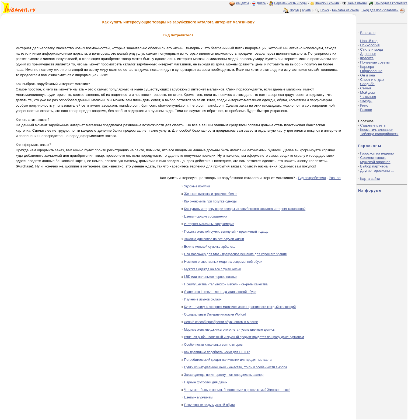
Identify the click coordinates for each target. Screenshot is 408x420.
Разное (335, 178)
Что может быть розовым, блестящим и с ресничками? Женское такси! (237, 390)
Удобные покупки (197, 186)
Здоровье (368, 54)
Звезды (366, 101)
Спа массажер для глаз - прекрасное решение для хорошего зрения (235, 254)
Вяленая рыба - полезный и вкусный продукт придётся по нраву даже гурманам (244, 337)
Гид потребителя (312, 178)
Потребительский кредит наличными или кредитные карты (228, 360)
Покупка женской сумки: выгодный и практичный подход (226, 231)
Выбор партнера (374, 166)
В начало (367, 33)
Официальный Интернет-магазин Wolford (215, 314)
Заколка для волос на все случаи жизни (214, 239)
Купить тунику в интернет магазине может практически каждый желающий (240, 307)
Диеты (261, 3)
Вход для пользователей (383, 10)
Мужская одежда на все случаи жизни (212, 269)
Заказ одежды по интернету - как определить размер (224, 375)
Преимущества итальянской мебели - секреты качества (226, 284)
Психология (369, 45)
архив (306, 10)
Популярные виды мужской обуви (209, 405)
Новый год (368, 41)
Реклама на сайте (345, 10)
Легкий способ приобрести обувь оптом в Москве (221, 322)
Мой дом (367, 92)
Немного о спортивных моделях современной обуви (223, 262)
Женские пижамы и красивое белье (211, 194)
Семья (365, 88)
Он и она (367, 75)
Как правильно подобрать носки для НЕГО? (217, 352)
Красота (367, 58)
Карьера (367, 67)
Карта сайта (370, 179)
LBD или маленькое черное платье (210, 277)
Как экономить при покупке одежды (210, 201)
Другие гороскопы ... (377, 171)
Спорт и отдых (372, 80)
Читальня (368, 97)
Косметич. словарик (376, 130)
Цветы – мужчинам (198, 397)
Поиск (324, 10)
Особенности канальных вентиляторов (213, 344)
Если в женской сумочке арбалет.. (209, 246)
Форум (294, 10)
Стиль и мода (371, 49)
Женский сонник (327, 3)
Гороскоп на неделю (377, 153)
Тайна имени (357, 3)
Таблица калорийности (379, 134)
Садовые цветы (373, 125)
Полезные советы (375, 62)
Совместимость (373, 158)
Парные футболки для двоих (206, 382)
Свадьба (367, 84)
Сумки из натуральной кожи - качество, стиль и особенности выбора (235, 367)
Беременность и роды (290, 3)
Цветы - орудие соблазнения (205, 216)
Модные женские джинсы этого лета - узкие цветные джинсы (230, 329)
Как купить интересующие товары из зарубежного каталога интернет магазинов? (245, 209)
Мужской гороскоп (375, 162)
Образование (371, 71)
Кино (364, 105)
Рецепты (242, 3)
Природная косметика (391, 3)
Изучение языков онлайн (203, 299)
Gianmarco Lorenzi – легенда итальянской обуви (220, 292)
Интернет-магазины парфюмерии (209, 224)
